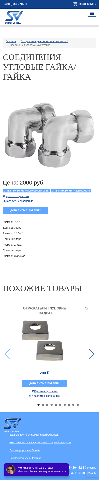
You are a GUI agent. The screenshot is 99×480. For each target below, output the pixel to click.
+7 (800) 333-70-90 (72, 473)
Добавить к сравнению (19, 200)
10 (78, 405)
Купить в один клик (17, 196)
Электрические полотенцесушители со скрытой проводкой (40, 442)
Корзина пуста (87, 3)
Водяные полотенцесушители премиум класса (33, 434)
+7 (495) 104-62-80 (73, 467)
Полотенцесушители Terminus (25, 458)
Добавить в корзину (25, 210)
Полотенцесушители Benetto (24, 450)
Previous (7, 354)
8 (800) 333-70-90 (15, 4)
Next (91, 354)
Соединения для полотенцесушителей (71, 191)
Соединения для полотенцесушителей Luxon (26, 191)
